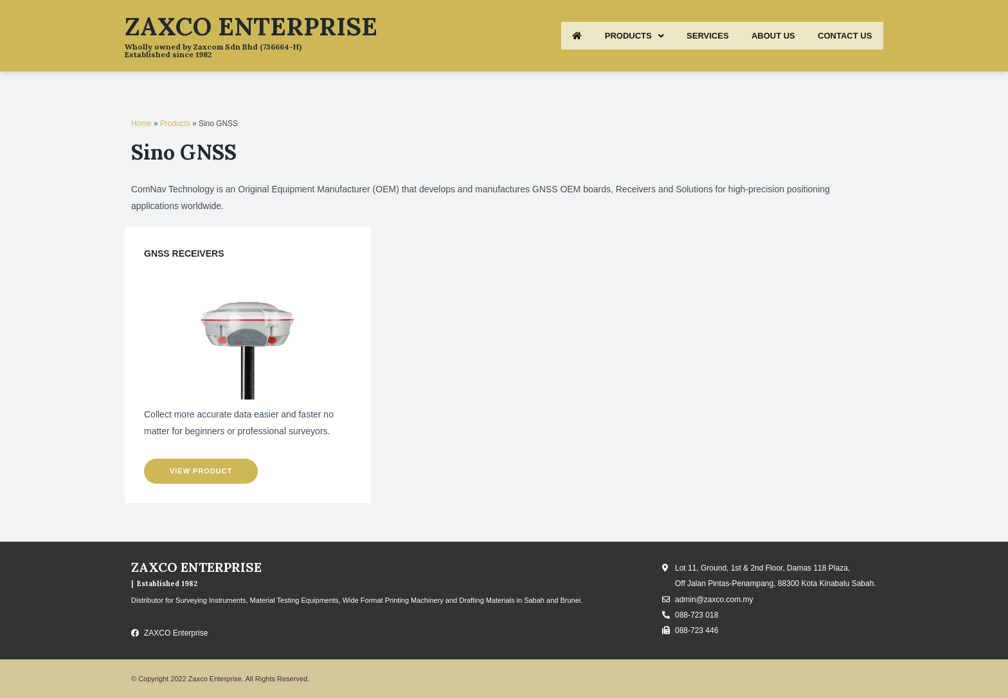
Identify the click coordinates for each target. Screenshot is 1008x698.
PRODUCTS (610, 36)
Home (141, 123)
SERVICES (690, 36)
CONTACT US (842, 36)
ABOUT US (763, 36)
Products (175, 123)
